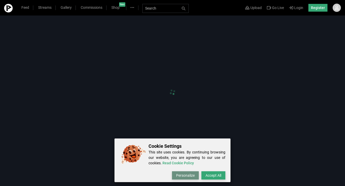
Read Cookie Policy (178, 163)
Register (318, 8)
